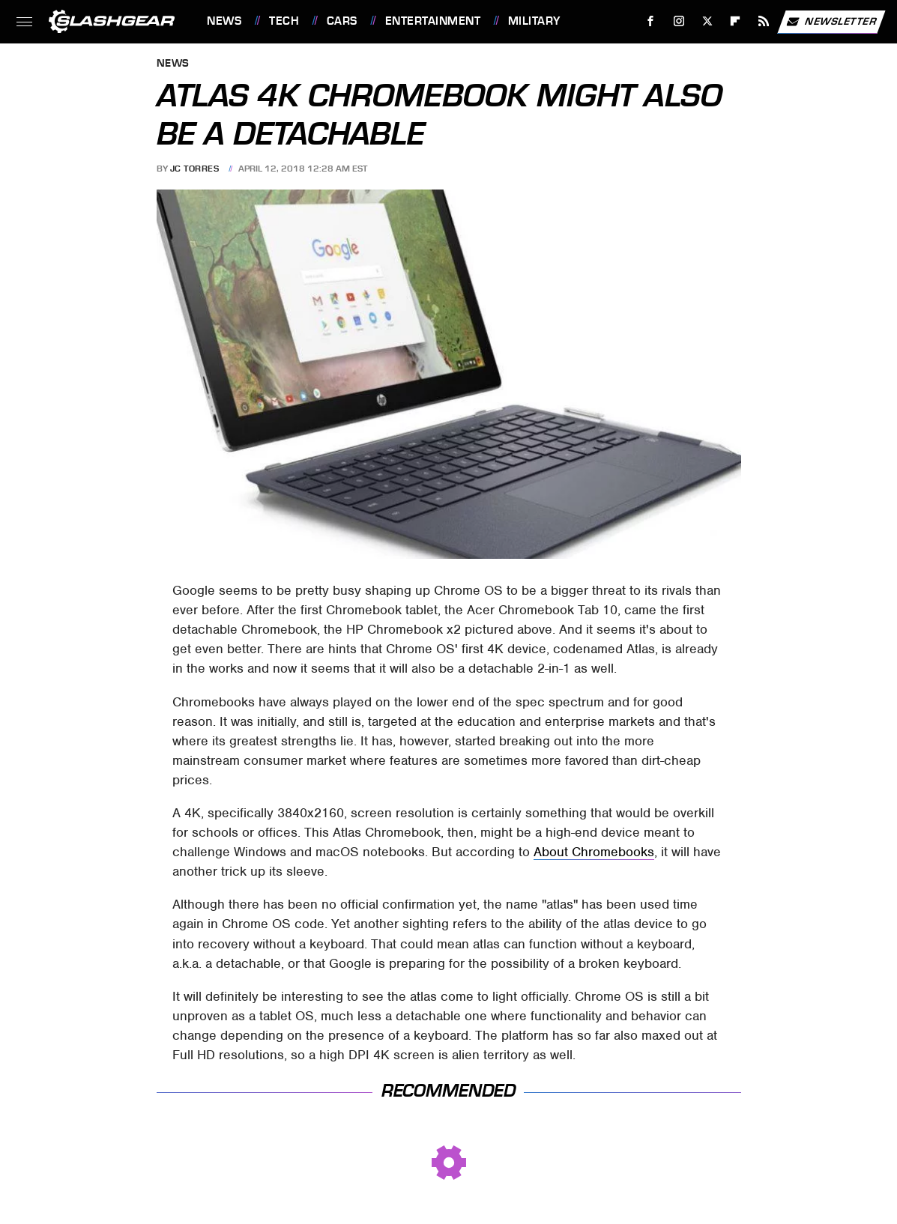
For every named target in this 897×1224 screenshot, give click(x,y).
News (224, 21)
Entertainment (433, 21)
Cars (342, 21)
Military (534, 21)
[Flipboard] (735, 21)
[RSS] (764, 21)
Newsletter (831, 21)
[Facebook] (651, 21)
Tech (284, 21)
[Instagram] (679, 21)
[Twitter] (707, 21)
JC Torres (195, 168)
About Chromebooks (594, 851)
